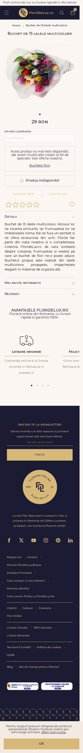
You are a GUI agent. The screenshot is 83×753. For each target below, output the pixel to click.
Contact (32, 557)
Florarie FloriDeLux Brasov (24, 565)
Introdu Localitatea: (18, 131)
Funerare (45, 608)
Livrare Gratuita (17, 628)
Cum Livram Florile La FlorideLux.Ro (30, 596)
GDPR (11, 655)
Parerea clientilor (18, 589)
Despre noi (14, 557)
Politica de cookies (49, 647)
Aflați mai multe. (53, 732)
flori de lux (36, 12)
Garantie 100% (23, 194)
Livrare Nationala (18, 636)
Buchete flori (39, 166)
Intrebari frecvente (20, 573)
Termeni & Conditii (19, 647)
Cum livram (58, 194)
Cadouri (28, 608)
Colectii (12, 608)
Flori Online (14, 616)
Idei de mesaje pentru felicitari (39, 667)
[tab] (31, 385)
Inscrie (40, 454)
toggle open (6, 12)
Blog (10, 667)
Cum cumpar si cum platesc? (26, 581)
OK (41, 744)
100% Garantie (43, 628)
